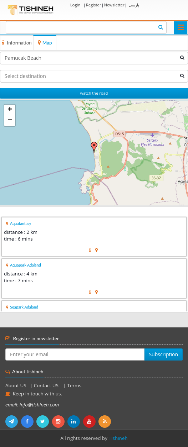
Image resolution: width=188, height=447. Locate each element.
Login (75, 4)
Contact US (47, 385)
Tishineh (118, 438)
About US (15, 385)
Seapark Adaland (24, 307)
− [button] (9, 120)
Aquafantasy (20, 223)
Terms (74, 385)
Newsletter (114, 4)
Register (93, 4)
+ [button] (9, 110)
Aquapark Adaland (25, 265)
